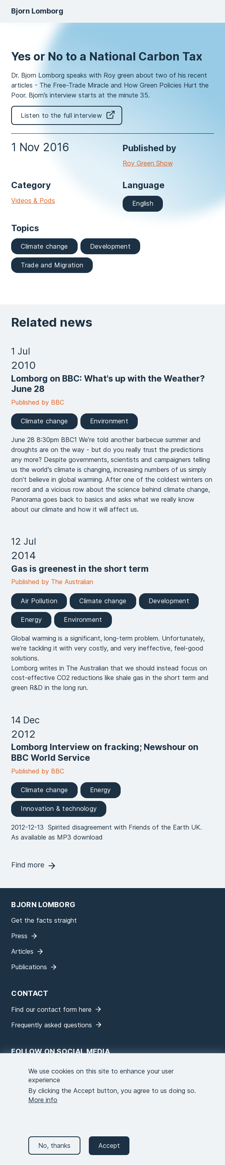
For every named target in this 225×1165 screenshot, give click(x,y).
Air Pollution (39, 601)
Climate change (44, 246)
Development (110, 246)
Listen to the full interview (61, 115)
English (142, 203)
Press (19, 936)
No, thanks (54, 1153)
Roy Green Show (148, 163)
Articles (22, 951)
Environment (109, 421)
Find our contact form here (51, 1009)
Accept (109, 1153)
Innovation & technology (59, 808)
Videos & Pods (33, 201)
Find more (27, 865)
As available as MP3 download (57, 837)
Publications (29, 967)
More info (42, 1107)
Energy (31, 619)
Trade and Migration (52, 265)
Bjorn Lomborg (37, 11)
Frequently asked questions (51, 1025)
